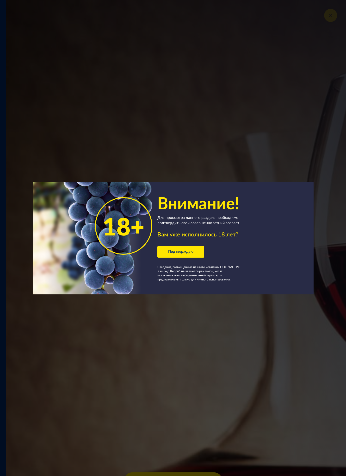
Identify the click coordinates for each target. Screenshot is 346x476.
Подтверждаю (180, 252)
